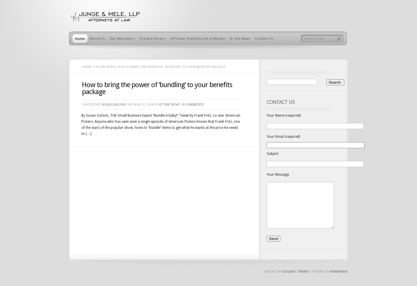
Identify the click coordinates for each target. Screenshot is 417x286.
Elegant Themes (295, 280)
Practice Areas (153, 38)
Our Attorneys (122, 38)
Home (80, 38)
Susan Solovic (114, 104)
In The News (240, 38)
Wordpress (339, 280)
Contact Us (264, 38)
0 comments (193, 104)
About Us (97, 38)
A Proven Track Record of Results (198, 38)
